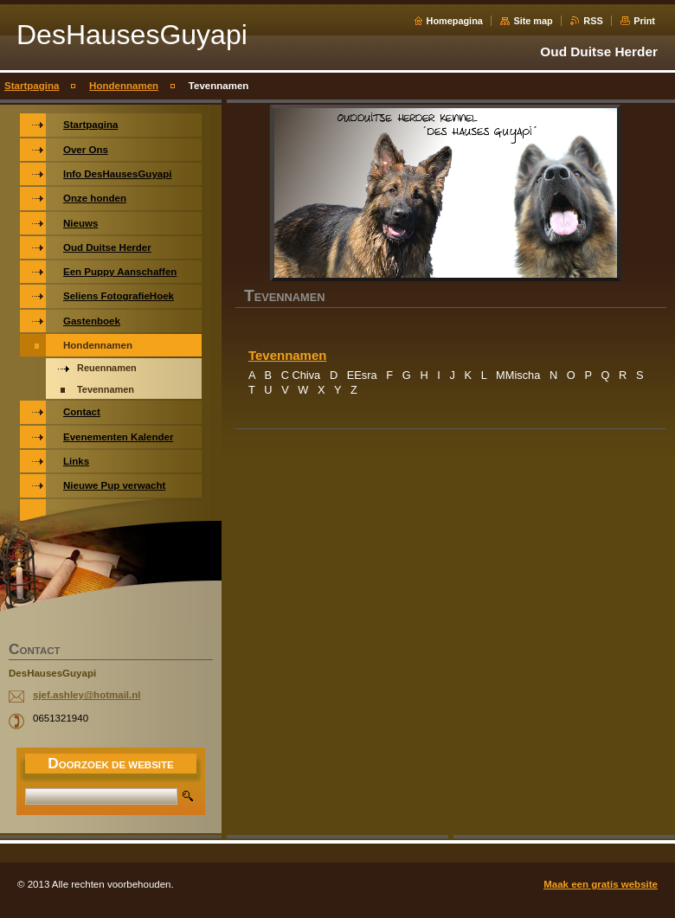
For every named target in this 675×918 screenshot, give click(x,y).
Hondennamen (123, 85)
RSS (592, 21)
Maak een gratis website (600, 884)
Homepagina (455, 21)
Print (644, 21)
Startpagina (31, 85)
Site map (532, 21)
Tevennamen (287, 355)
